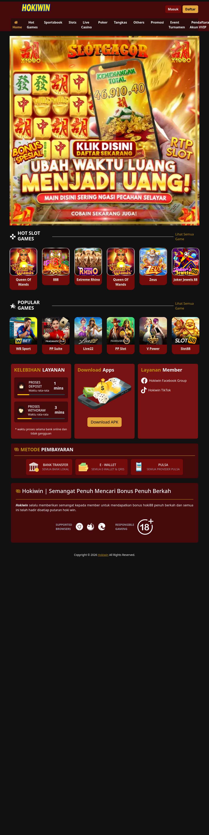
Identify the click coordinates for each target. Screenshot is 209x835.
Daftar (190, 9)
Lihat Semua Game (184, 236)
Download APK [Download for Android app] (104, 422)
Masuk (173, 9)
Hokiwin (103, 555)
